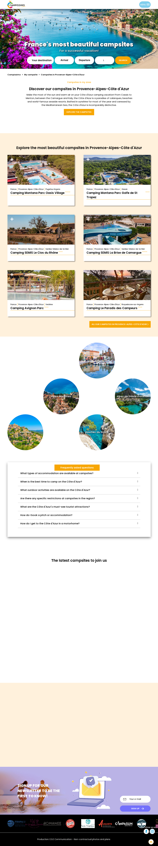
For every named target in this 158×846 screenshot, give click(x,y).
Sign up (135, 808)
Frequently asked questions (77, 467)
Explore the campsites (79, 112)
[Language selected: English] (133, 4)
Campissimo (14, 74)
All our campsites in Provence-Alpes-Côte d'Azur (120, 324)
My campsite (30, 74)
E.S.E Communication (61, 839)
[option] (136, 4)
